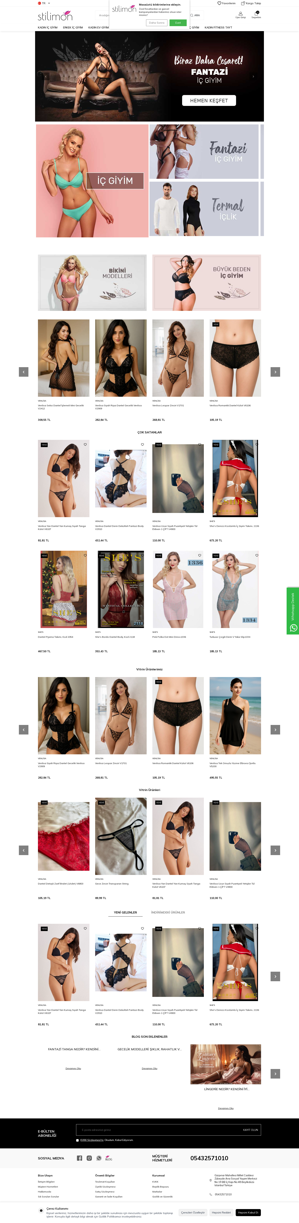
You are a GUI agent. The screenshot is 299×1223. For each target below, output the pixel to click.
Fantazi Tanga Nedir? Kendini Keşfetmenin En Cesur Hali (73, 1049)
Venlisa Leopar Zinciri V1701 (168, 405)
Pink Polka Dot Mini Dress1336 (169, 636)
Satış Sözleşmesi (104, 1191)
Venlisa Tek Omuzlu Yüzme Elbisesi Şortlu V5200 (233, 765)
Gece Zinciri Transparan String (112, 883)
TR (44, 3)
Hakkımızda (44, 1191)
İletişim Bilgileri (46, 1181)
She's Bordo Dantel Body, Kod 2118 (115, 636)
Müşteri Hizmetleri (48, 1186)
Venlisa (42, 401)
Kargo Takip (251, 3)
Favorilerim (227, 3)
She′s (212, 521)
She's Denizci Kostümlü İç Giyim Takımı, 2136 (234, 526)
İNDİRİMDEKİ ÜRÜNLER (168, 912)
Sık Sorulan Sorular (48, 1196)
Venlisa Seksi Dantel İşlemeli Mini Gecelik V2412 (61, 407)
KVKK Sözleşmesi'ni (91, 1140)
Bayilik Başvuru (160, 1186)
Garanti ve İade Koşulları (108, 1196)
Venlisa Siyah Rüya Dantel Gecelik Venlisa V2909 (118, 407)
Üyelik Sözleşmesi (105, 1186)
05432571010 (209, 1158)
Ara (195, 15)
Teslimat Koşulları (105, 1181)
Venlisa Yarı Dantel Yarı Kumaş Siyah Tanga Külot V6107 (62, 527)
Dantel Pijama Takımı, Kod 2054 (55, 636)
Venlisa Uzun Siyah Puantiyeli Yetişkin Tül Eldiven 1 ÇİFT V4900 (174, 527)
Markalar (157, 1191)
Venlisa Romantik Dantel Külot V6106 (230, 405)
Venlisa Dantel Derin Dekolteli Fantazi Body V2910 (119, 527)
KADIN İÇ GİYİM (47, 27)
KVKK (155, 1181)
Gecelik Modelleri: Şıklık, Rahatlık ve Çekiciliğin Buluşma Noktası (150, 1049)
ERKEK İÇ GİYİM (73, 27)
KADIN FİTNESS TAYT (218, 27)
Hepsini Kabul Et (248, 1212)
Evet (178, 22)
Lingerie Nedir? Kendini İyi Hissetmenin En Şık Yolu (225, 1089)
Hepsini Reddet (221, 1212)
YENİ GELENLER (125, 912)
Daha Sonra (156, 22)
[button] (249, 76)
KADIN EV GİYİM (98, 27)
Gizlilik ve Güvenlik (162, 1196)
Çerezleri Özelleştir (193, 1212)
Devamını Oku (73, 1068)
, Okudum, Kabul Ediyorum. (104, 1140)
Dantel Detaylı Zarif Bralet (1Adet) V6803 (60, 883)
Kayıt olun (250, 1130)
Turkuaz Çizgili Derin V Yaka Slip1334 (230, 636)
